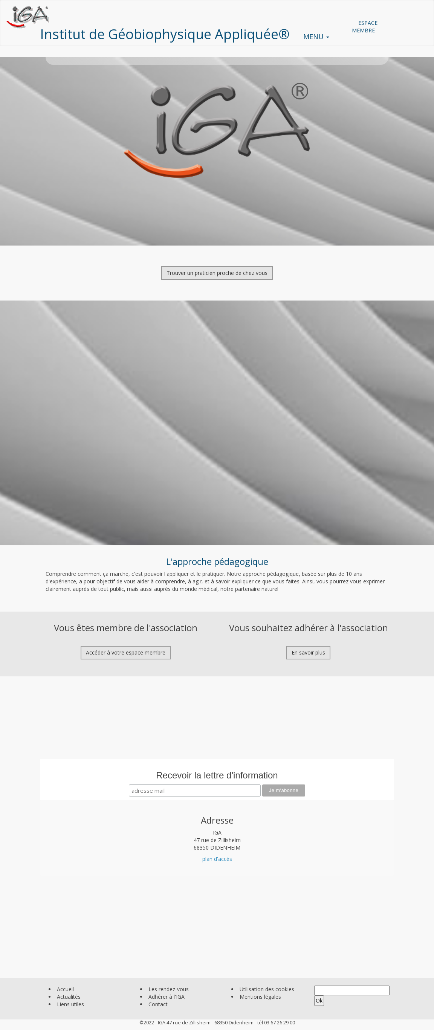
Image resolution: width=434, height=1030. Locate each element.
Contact (158, 1004)
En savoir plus (308, 652)
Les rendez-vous (168, 989)
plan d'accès (217, 858)
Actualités (69, 996)
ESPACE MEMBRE (364, 26)
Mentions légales (260, 996)
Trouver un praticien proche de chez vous (217, 272)
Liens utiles (70, 1004)
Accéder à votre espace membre (125, 652)
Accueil (65, 989)
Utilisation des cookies (267, 989)
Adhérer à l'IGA (166, 996)
